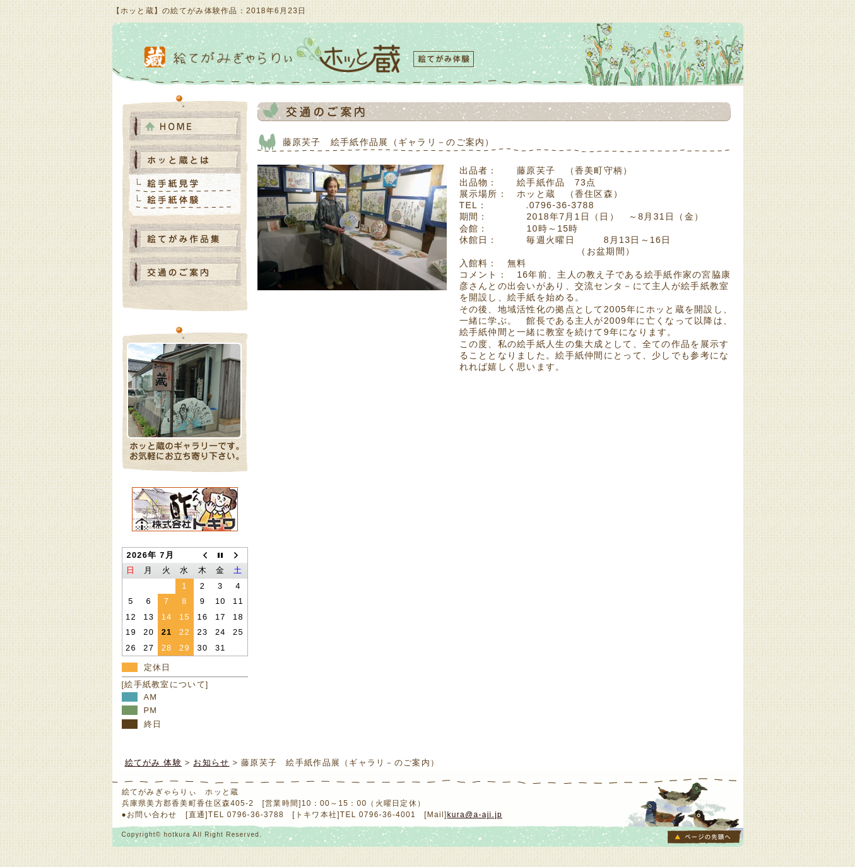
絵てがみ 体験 (153, 762)
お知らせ (211, 762)
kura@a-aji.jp (475, 814)
